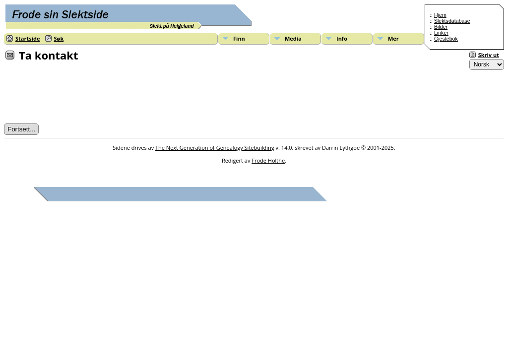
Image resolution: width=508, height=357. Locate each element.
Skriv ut (488, 55)
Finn (239, 38)
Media (293, 38)
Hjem (440, 15)
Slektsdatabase (452, 21)
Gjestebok (446, 39)
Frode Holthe (268, 160)
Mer (393, 38)
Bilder (440, 27)
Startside (27, 38)
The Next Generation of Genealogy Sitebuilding (214, 147)
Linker (441, 33)
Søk (59, 38)
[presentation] (79, 95)
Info (341, 38)
